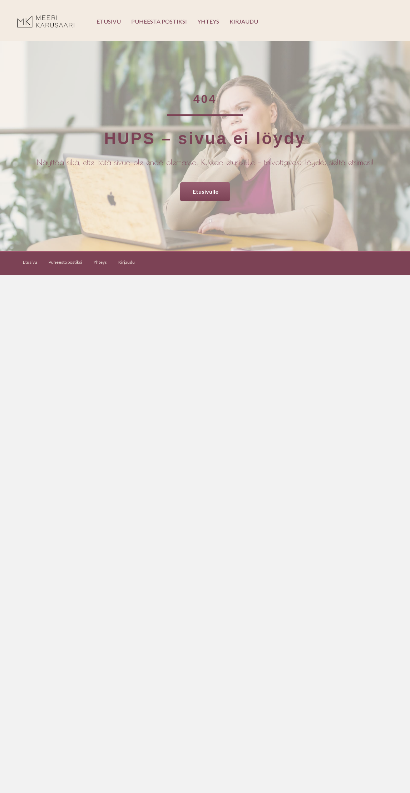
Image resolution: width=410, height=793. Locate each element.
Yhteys (208, 21)
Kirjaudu (243, 21)
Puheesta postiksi (159, 21)
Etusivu (109, 21)
